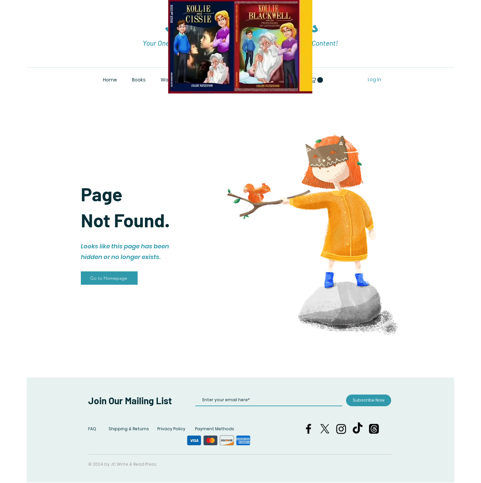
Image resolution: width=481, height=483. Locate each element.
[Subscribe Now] (368, 400)
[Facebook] (308, 428)
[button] (316, 80)
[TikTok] (357, 428)
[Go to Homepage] (109, 278)
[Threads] (373, 428)
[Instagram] (341, 428)
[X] (324, 428)
